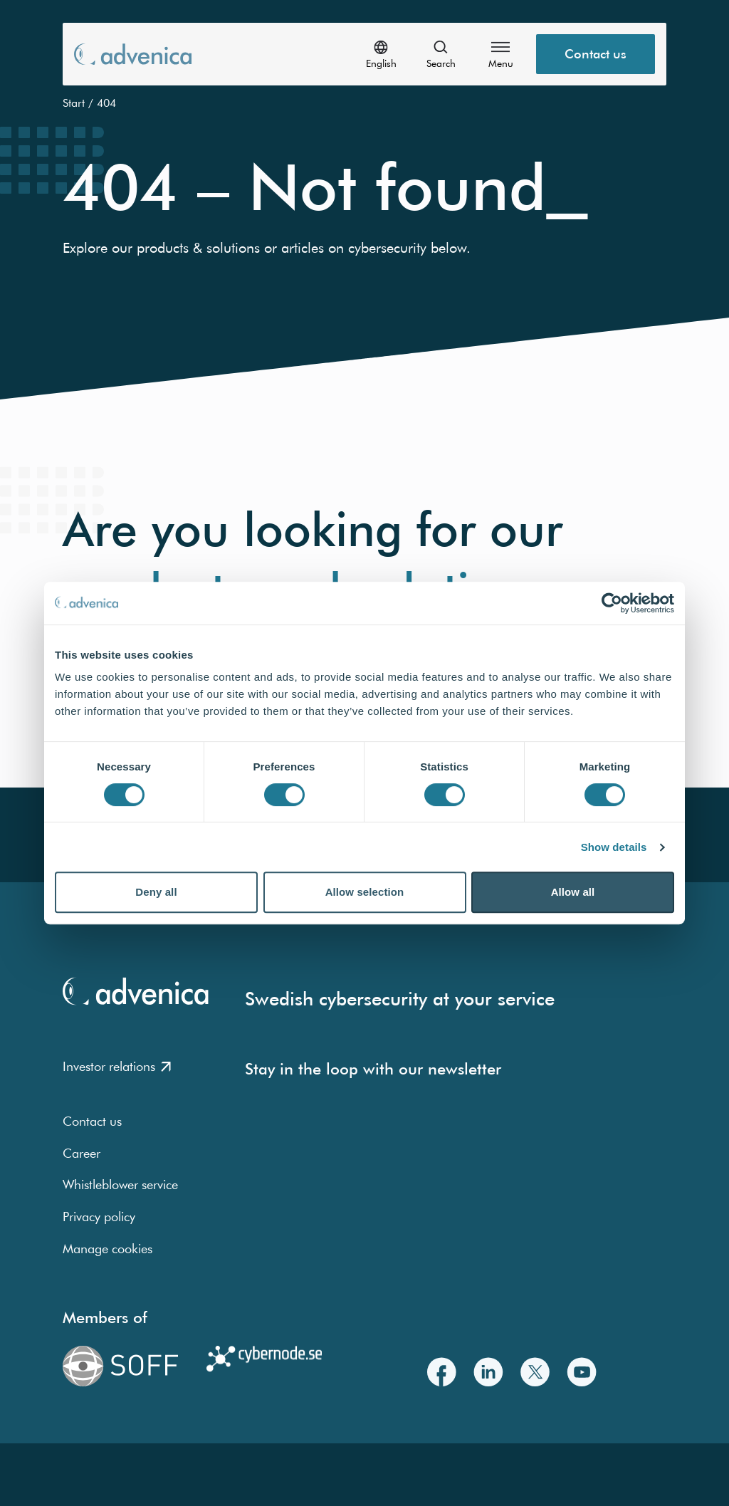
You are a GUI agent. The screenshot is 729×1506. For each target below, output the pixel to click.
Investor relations (117, 1066)
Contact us (92, 1121)
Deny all (156, 892)
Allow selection (364, 892)
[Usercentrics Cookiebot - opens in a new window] (612, 603)
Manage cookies (107, 1248)
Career (81, 1153)
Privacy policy (99, 1216)
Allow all (573, 892)
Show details (614, 847)
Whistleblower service (120, 1184)
